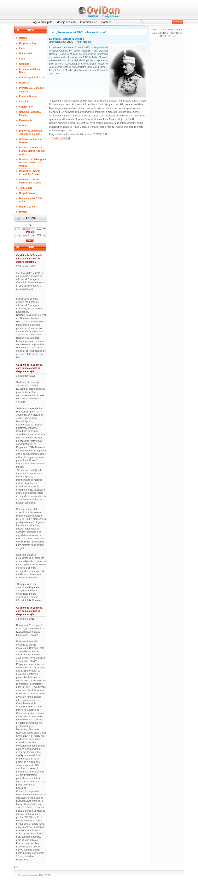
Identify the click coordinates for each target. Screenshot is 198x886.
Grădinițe (24, 64)
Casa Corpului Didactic (31, 77)
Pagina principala (42, 22)
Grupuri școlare (27, 43)
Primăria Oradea (28, 96)
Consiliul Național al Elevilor (30, 114)
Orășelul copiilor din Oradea (30, 141)
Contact (106, 22)
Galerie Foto (26, 106)
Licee (22, 48)
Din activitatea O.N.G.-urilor (31, 200)
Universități (25, 53)
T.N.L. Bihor (25, 188)
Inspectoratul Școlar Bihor (30, 71)
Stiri (16, 866)
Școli (22, 58)
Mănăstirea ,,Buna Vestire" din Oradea (30, 181)
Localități (24, 101)
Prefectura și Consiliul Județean (31, 90)
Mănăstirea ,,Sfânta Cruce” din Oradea (29, 173)
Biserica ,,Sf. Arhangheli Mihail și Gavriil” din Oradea (32, 162)
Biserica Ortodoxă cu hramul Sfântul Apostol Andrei (32, 151)
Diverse (23, 212)
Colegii (23, 38)
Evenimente (25, 120)
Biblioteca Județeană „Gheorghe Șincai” (30, 132)
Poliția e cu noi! (27, 206)
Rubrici (23, 125)
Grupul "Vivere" (28, 193)
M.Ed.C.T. (24, 82)
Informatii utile (88, 22)
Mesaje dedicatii (66, 22)
